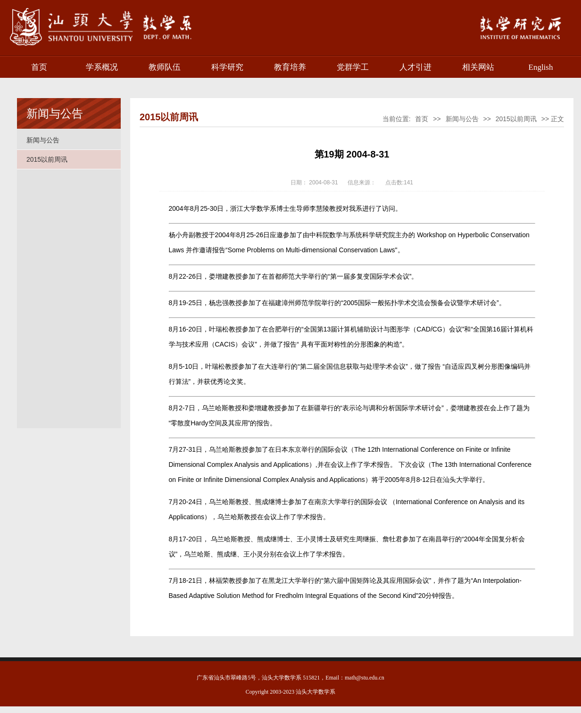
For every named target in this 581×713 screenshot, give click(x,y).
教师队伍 (165, 67)
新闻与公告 (42, 140)
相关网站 (478, 67)
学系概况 (102, 67)
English (541, 67)
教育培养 (290, 67)
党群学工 (353, 67)
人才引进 (415, 67)
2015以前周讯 (46, 159)
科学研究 (227, 67)
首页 (39, 67)
